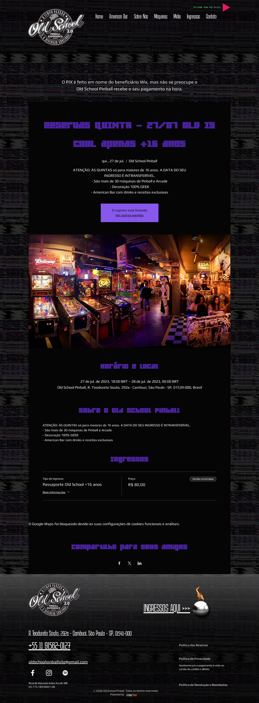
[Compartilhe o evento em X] (129, 563)
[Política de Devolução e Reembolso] (204, 684)
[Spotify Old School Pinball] (65, 673)
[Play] (226, 7)
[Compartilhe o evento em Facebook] (119, 563)
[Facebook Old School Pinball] (33, 673)
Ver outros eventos (129, 215)
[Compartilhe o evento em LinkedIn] (140, 563)
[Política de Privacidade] (204, 658)
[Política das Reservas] (204, 645)
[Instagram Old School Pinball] (49, 673)
